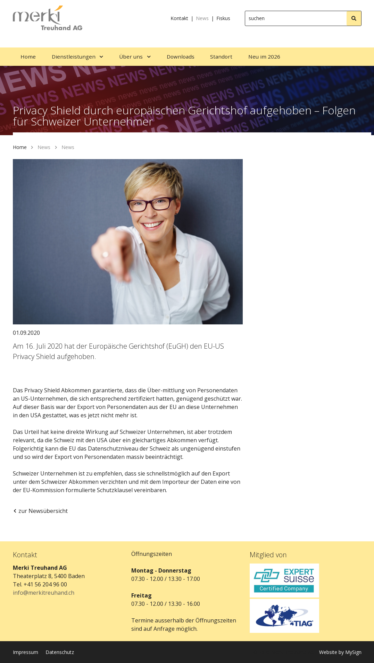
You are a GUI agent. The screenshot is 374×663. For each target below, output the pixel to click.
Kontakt (179, 18)
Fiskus (223, 18)
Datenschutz (59, 652)
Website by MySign (340, 652)
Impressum (25, 652)
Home (20, 147)
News (202, 18)
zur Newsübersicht (40, 511)
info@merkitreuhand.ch (43, 592)
